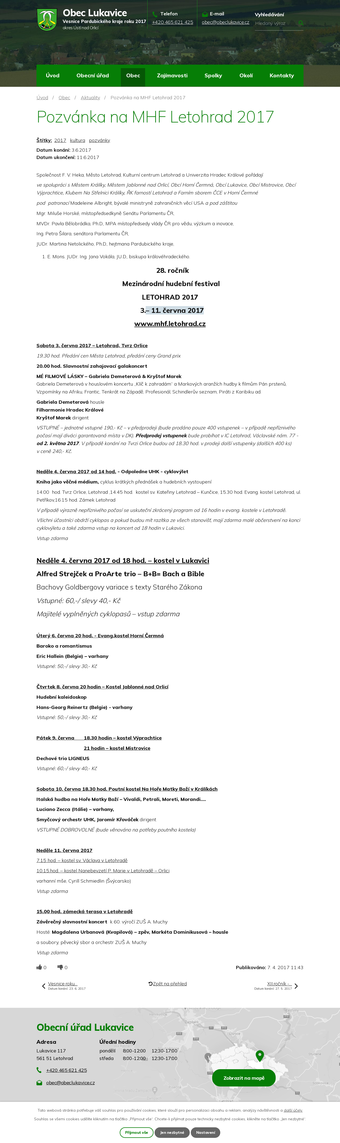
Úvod (52, 75)
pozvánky (99, 140)
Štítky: (44, 140)
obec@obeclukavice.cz (70, 1082)
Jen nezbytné (172, 1132)
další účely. (293, 1110)
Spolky (213, 75)
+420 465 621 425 (66, 1070)
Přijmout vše (136, 1132)
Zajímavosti (172, 75)
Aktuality (90, 97)
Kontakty (282, 75)
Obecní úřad (92, 75)
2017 (60, 140)
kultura (77, 140)
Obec (133, 75)
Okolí (246, 75)
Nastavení (205, 1132)
